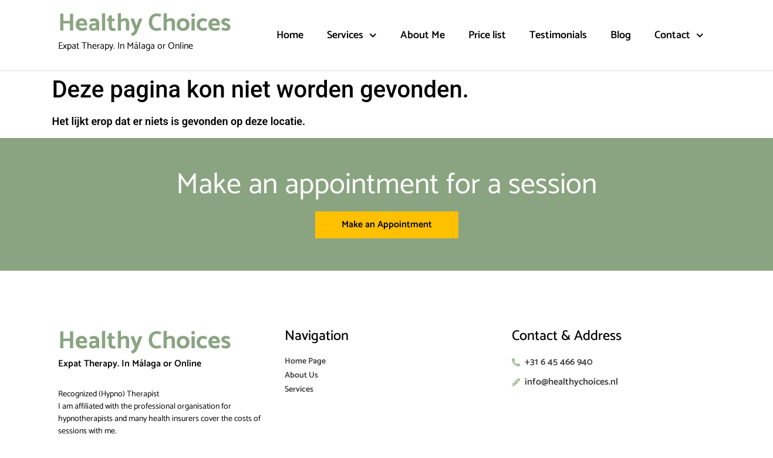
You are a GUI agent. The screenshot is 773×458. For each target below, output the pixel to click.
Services (352, 35)
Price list (487, 35)
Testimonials (558, 35)
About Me (422, 35)
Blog (620, 35)
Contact (679, 35)
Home (289, 35)
